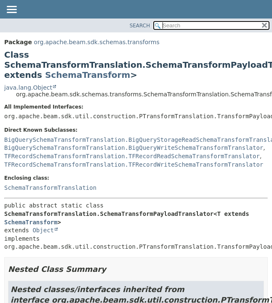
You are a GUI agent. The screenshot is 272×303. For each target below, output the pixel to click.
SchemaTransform (87, 75)
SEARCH (140, 26)
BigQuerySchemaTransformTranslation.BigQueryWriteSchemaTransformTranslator (133, 147)
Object (43, 230)
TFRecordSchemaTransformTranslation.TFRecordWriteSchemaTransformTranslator (133, 164)
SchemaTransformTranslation (50, 187)
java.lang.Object (28, 87)
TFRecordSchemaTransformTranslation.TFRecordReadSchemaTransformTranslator (132, 156)
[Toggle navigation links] (11, 10)
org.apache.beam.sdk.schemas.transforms (96, 42)
